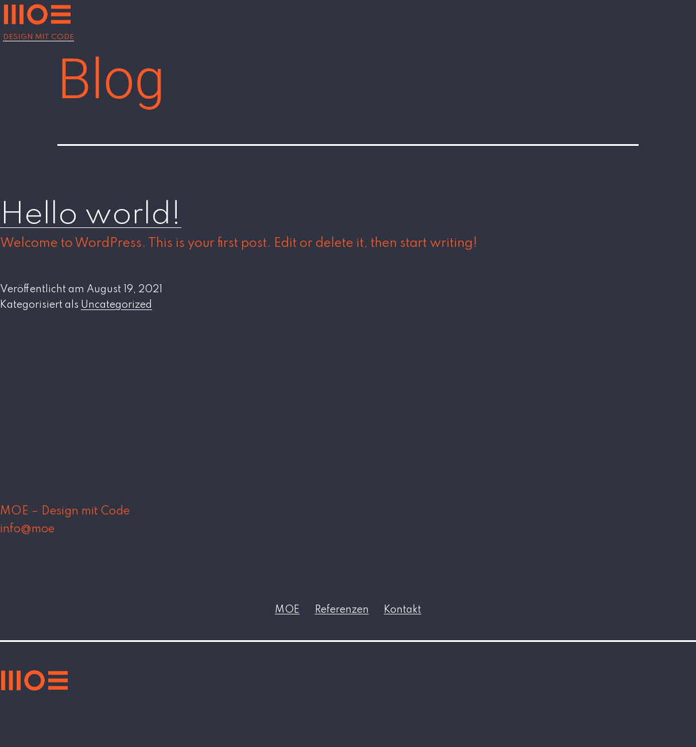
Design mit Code (38, 37)
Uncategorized (116, 305)
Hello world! (90, 215)
